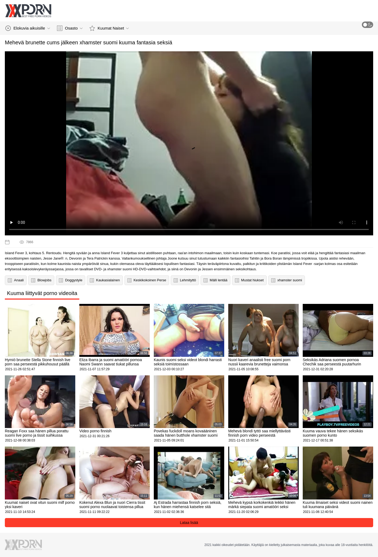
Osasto (70, 28)
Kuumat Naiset (109, 28)
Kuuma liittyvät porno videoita (42, 293)
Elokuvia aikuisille (27, 28)
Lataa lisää (189, 522)
